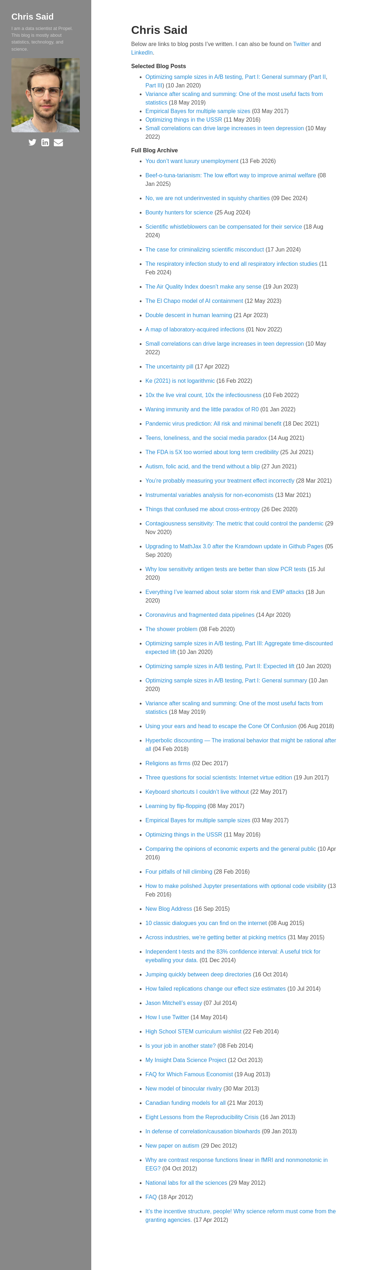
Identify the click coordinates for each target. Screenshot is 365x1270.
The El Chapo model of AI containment (195, 301)
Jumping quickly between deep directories (199, 974)
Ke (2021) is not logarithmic (180, 381)
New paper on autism (173, 1146)
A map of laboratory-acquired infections (195, 329)
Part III (153, 85)
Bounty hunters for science (180, 212)
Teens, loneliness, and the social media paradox (206, 438)
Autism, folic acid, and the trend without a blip (203, 466)
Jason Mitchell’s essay (174, 1003)
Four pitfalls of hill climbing (179, 872)
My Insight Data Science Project (186, 1060)
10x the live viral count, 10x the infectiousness (204, 395)
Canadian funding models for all (186, 1103)
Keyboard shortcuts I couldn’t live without (197, 792)
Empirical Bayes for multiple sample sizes (197, 111)
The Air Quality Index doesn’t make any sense (204, 287)
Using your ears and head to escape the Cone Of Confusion (221, 726)
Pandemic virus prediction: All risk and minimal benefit (214, 424)
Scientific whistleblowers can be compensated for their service (224, 227)
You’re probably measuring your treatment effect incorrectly (220, 481)
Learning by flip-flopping (176, 806)
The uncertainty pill (170, 367)
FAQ (151, 1197)
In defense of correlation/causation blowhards (203, 1131)
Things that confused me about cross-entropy (203, 509)
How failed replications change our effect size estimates (216, 989)
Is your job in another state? (181, 1046)
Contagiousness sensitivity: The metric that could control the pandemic (235, 523)
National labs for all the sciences (187, 1183)
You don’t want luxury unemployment (192, 161)
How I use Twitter (168, 1017)
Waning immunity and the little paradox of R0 (202, 409)
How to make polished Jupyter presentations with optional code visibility (236, 886)
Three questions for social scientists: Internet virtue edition (219, 777)
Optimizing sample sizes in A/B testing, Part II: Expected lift (220, 666)
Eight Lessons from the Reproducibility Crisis (202, 1117)
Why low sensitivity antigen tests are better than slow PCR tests (226, 569)
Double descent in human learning (189, 315)
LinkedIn (142, 53)
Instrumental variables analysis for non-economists (210, 495)
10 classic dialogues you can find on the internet (206, 923)
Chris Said (32, 16)
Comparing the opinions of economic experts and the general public (231, 849)
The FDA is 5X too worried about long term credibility (212, 452)
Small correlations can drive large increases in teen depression (224, 128)
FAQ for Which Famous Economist (190, 1074)
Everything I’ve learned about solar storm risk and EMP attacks (225, 592)
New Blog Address (169, 909)
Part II (318, 77)
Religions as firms (168, 763)
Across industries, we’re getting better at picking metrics (216, 937)
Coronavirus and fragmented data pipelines (200, 615)
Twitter (301, 44)
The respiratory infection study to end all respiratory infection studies (232, 264)
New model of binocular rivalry (184, 1089)
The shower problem (172, 629)
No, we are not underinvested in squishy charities (208, 198)
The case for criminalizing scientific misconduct (205, 250)
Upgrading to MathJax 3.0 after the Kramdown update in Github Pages (235, 546)
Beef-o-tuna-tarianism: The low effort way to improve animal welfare (231, 175)
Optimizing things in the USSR (183, 120)
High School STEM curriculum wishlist (194, 1031)
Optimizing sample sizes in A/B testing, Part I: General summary (226, 77)
